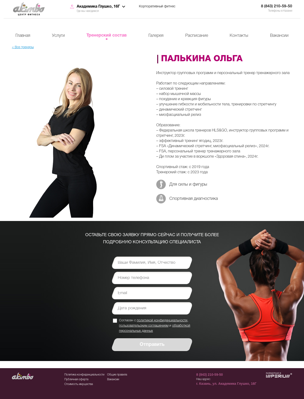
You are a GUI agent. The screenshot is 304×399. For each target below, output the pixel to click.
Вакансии (279, 36)
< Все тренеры (23, 47)
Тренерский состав (106, 35)
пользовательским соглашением (143, 325)
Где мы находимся (88, 11)
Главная (22, 36)
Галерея (155, 36)
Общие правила (117, 374)
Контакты (239, 36)
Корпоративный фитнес (157, 6)
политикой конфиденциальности (162, 320)
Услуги (58, 36)
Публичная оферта (76, 379)
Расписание (196, 36)
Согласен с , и (154, 326)
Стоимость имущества (78, 384)
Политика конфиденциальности (84, 374)
